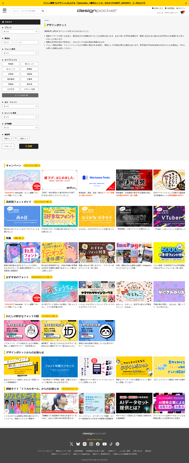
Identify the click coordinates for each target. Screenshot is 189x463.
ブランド (7, 28)
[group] (22, 183)
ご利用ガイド (111, 451)
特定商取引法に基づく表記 (95, 451)
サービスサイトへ (69, 389)
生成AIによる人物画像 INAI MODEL (125, 454)
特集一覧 (18, 238)
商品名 (6, 38)
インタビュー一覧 (48, 316)
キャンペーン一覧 (31, 165)
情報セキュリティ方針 (63, 451)
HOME (46, 20)
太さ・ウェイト (9, 102)
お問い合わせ (137, 451)
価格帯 (6, 134)
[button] (3, 3)
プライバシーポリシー (45, 451)
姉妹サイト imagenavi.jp (81, 454)
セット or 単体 (9, 113)
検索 (28, 146)
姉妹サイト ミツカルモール (61, 454)
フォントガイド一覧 (41, 202)
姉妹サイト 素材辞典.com (101, 454)
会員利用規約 (78, 451)
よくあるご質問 (124, 451)
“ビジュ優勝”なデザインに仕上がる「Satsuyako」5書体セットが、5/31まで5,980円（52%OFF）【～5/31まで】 (94, 3)
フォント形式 (8, 49)
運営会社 (148, 451)
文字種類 (7, 124)
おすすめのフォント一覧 (40, 277)
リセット (8, 146)
